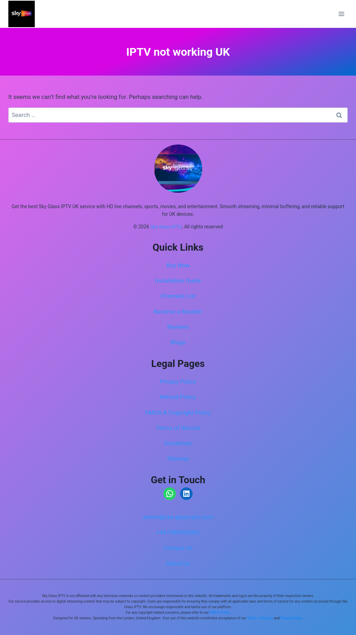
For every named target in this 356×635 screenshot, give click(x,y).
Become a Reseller (178, 311)
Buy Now (178, 265)
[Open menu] (341, 13)
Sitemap (178, 458)
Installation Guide (178, 280)
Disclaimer (178, 443)
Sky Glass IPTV (166, 227)
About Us (178, 563)
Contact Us (177, 547)
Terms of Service (178, 427)
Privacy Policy (178, 381)
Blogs (178, 342)
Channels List (178, 295)
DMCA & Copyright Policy (178, 412)
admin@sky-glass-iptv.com (178, 517)
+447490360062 (178, 532)
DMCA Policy (219, 612)
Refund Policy (178, 396)
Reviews (178, 326)
